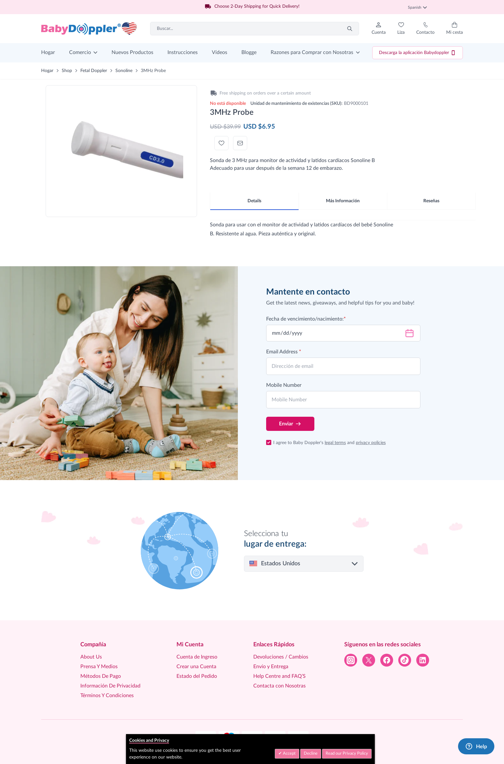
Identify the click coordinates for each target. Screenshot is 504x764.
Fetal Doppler (93, 70)
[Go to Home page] (89, 29)
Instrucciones (182, 52)
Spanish (417, 7)
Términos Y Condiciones (107, 695)
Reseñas (431, 201)
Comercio (80, 52)
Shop (67, 70)
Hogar (48, 52)
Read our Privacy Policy (347, 753)
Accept (289, 753)
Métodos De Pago (100, 676)
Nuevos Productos (132, 52)
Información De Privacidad (110, 685)
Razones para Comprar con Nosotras (312, 52)
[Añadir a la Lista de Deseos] (221, 143)
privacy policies (371, 443)
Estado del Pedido (196, 676)
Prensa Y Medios (99, 666)
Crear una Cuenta (196, 666)
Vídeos (219, 52)
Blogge (248, 52)
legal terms (335, 443)
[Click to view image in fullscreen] (121, 147)
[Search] (350, 28)
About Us (91, 656)
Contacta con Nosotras (279, 685)
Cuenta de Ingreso (196, 656)
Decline (311, 753)
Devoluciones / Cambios (280, 656)
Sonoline (123, 70)
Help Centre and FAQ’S (279, 676)
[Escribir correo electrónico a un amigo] (240, 143)
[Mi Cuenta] (379, 29)
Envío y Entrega (270, 666)
